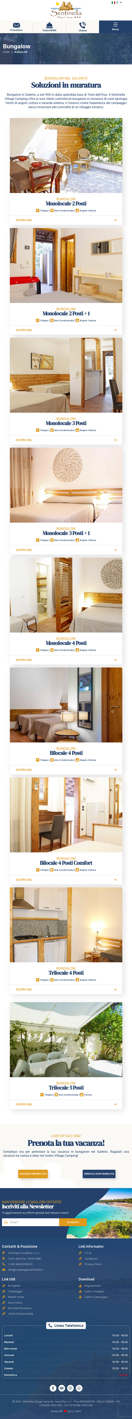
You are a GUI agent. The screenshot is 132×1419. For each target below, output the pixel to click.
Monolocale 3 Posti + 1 (66, 532)
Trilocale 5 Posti (66, 1086)
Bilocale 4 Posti (66, 751)
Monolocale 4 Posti (66, 641)
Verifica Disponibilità (99, 1173)
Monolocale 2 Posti (66, 202)
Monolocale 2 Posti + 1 (66, 312)
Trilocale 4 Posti (66, 971)
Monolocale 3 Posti (66, 422)
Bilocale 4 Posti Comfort (66, 861)
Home (6, 52)
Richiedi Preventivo (33, 1173)
